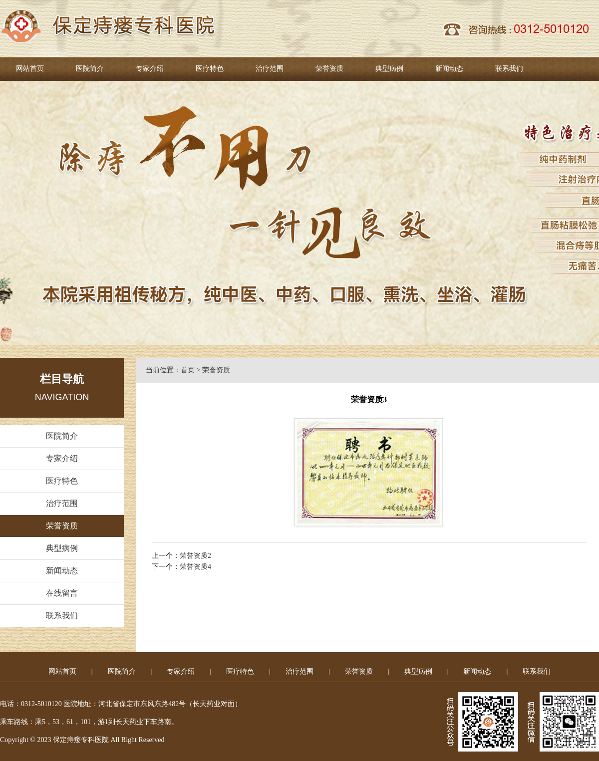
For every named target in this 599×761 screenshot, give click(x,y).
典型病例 (389, 68)
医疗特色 (210, 68)
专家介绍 (150, 68)
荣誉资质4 (195, 566)
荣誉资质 (329, 68)
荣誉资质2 (195, 555)
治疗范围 (270, 68)
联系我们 (509, 68)
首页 (188, 370)
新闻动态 (449, 68)
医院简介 (90, 68)
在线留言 (62, 593)
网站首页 (30, 68)
